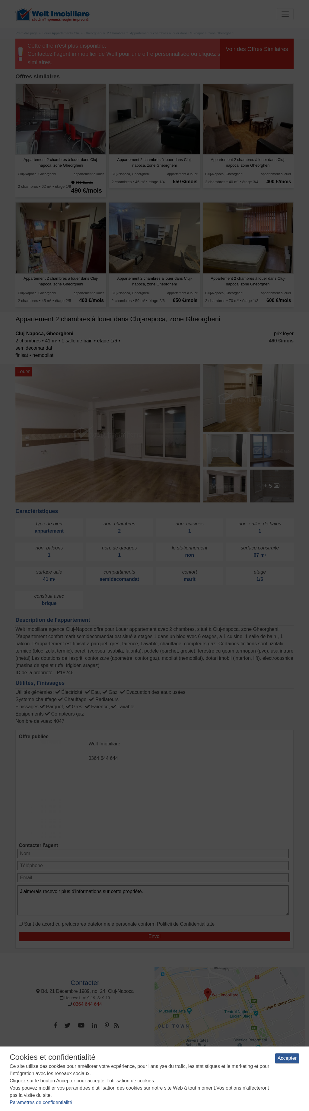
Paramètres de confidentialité (41, 1102)
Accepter (287, 1058)
